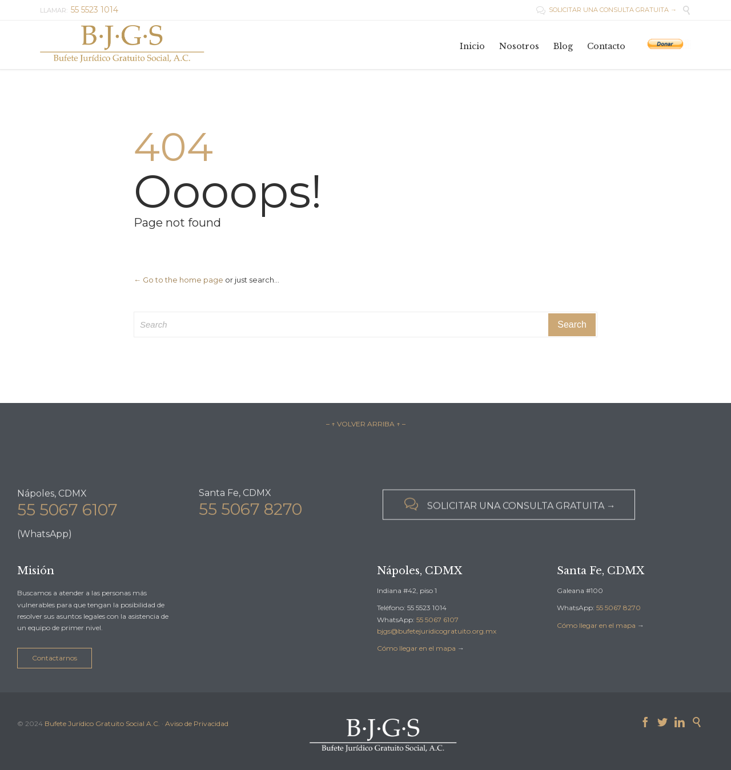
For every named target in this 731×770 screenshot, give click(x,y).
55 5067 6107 (67, 514)
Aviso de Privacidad (196, 723)
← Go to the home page (178, 279)
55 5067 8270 (250, 512)
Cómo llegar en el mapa (416, 648)
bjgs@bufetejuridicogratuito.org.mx (436, 631)
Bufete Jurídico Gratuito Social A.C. (102, 723)
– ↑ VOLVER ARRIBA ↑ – (365, 424)
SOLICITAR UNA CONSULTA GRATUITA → (606, 10)
